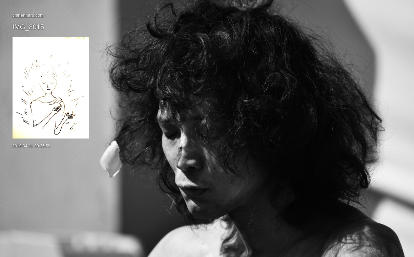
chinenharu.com (28, 15)
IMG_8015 (28, 27)
